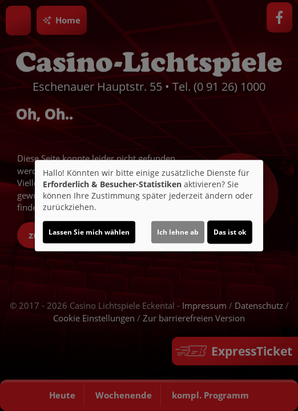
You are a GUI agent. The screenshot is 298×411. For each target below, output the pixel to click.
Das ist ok (230, 232)
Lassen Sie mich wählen (89, 232)
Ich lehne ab (178, 232)
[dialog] (149, 205)
